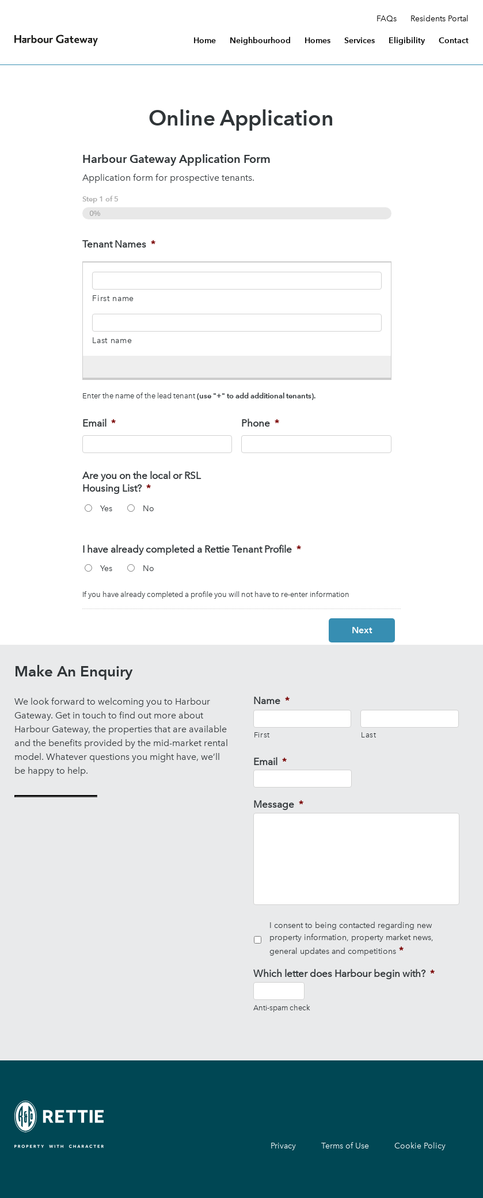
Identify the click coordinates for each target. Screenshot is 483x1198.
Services (359, 41)
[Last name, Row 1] (236, 323)
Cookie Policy (420, 1146)
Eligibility (407, 41)
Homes (317, 41)
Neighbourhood (260, 41)
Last (368, 735)
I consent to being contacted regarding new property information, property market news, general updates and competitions (351, 938)
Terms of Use (345, 1146)
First (262, 735)
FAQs (386, 19)
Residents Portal (439, 19)
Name (271, 700)
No (148, 509)
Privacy (283, 1146)
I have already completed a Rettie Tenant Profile (191, 549)
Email (99, 423)
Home (204, 41)
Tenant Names (118, 244)
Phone (260, 423)
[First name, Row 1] (236, 281)
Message (278, 804)
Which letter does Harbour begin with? (344, 973)
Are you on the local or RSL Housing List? (141, 482)
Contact (454, 41)
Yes (106, 509)
